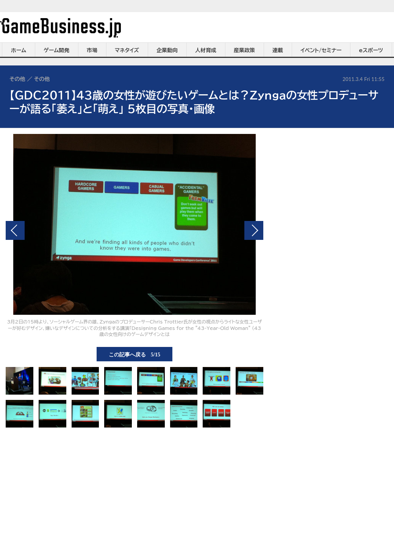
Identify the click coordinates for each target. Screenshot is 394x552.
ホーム (18, 50)
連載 (277, 50)
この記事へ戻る (134, 354)
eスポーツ (371, 50)
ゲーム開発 (56, 50)
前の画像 (15, 230)
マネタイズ (127, 50)
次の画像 (253, 230)
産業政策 (244, 50)
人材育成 (205, 50)
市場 (92, 50)
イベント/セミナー (321, 50)
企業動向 (167, 50)
